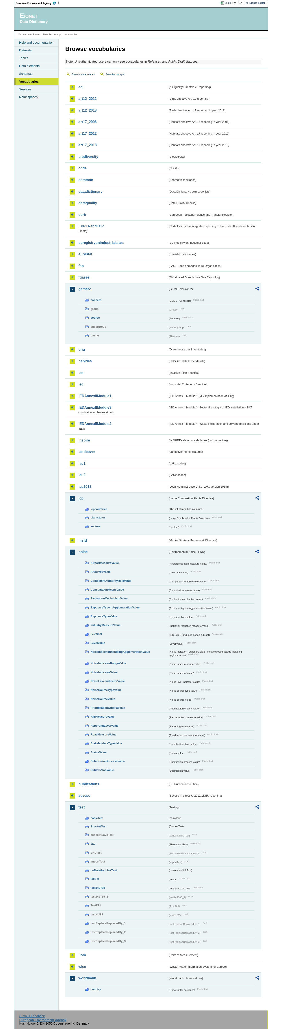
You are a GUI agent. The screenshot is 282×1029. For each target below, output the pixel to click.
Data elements (29, 66)
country (96, 989)
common (85, 180)
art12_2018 (87, 110)
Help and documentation (36, 42)
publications (88, 784)
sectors (96, 526)
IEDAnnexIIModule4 (94, 424)
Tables (23, 58)
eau (93, 843)
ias (80, 373)
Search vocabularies (83, 74)
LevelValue (98, 643)
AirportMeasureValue (105, 563)
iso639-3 (96, 634)
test (81, 807)
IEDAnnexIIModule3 (94, 407)
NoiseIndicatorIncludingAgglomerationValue (120, 651)
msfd (82, 540)
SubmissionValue (102, 770)
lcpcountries (99, 509)
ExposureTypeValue (104, 616)
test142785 (98, 887)
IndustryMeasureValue (106, 625)
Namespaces (28, 97)
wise (82, 967)
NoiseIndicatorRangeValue (108, 663)
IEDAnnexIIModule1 (94, 396)
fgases (84, 277)
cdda (82, 168)
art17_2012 (87, 133)
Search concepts (115, 74)
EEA (37, 3)
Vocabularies (29, 81)
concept (96, 300)
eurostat (85, 254)
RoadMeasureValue (103, 734)
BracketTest (98, 826)
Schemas (25, 73)
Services (25, 89)
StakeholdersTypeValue (106, 743)
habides (85, 361)
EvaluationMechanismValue (109, 598)
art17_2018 (87, 145)
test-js (95, 878)
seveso (84, 795)
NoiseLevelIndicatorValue (108, 681)
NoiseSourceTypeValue (106, 690)
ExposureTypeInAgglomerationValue (115, 607)
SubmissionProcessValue (108, 761)
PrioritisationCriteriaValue (108, 707)
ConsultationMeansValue (107, 589)
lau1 (81, 463)
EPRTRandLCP (91, 226)
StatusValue (99, 752)
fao (81, 266)
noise (83, 552)
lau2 (81, 475)
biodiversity (88, 157)
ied (80, 384)
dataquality (87, 203)
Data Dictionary (52, 34)
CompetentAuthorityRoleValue (111, 580)
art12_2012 (87, 99)
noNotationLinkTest (104, 870)
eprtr (82, 215)
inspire (84, 440)
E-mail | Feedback (32, 1016)
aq (80, 87)
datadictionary (90, 191)
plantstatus (98, 517)
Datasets (25, 50)
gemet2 (84, 289)
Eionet (36, 34)
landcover (86, 452)
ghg (81, 349)
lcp (80, 498)
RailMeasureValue (103, 716)
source (95, 317)
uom (82, 955)
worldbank (87, 978)
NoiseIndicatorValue (104, 672)
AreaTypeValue (101, 571)
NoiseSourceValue (103, 699)
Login (228, 3)
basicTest (97, 818)
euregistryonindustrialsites (101, 243)
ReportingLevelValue (105, 725)
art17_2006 (87, 122)
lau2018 (84, 486)
